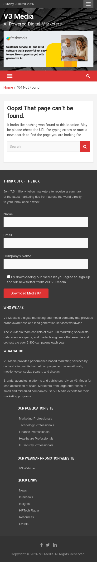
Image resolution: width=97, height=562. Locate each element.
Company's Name (46, 260)
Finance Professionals (34, 432)
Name (46, 218)
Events (24, 524)
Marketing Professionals (35, 418)
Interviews (26, 497)
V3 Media (19, 16)
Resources (26, 517)
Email (46, 239)
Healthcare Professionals (36, 438)
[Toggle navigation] (10, 76)
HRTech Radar (29, 510)
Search (85, 146)
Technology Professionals (36, 425)
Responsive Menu (88, 4)
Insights (24, 504)
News (23, 490)
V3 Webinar (27, 468)
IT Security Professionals (36, 445)
